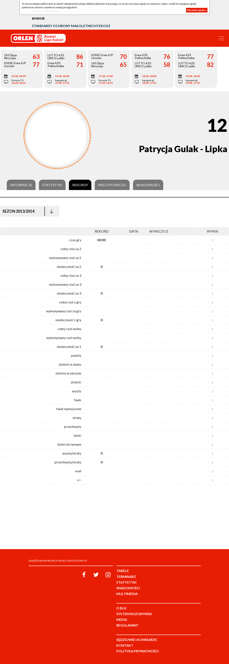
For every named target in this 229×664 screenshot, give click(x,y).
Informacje (21, 185)
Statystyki (52, 185)
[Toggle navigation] (221, 38)
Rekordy (80, 185)
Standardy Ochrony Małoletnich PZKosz (71, 26)
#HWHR (38, 18)
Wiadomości (148, 185)
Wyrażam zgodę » (196, 10)
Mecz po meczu (112, 185)
